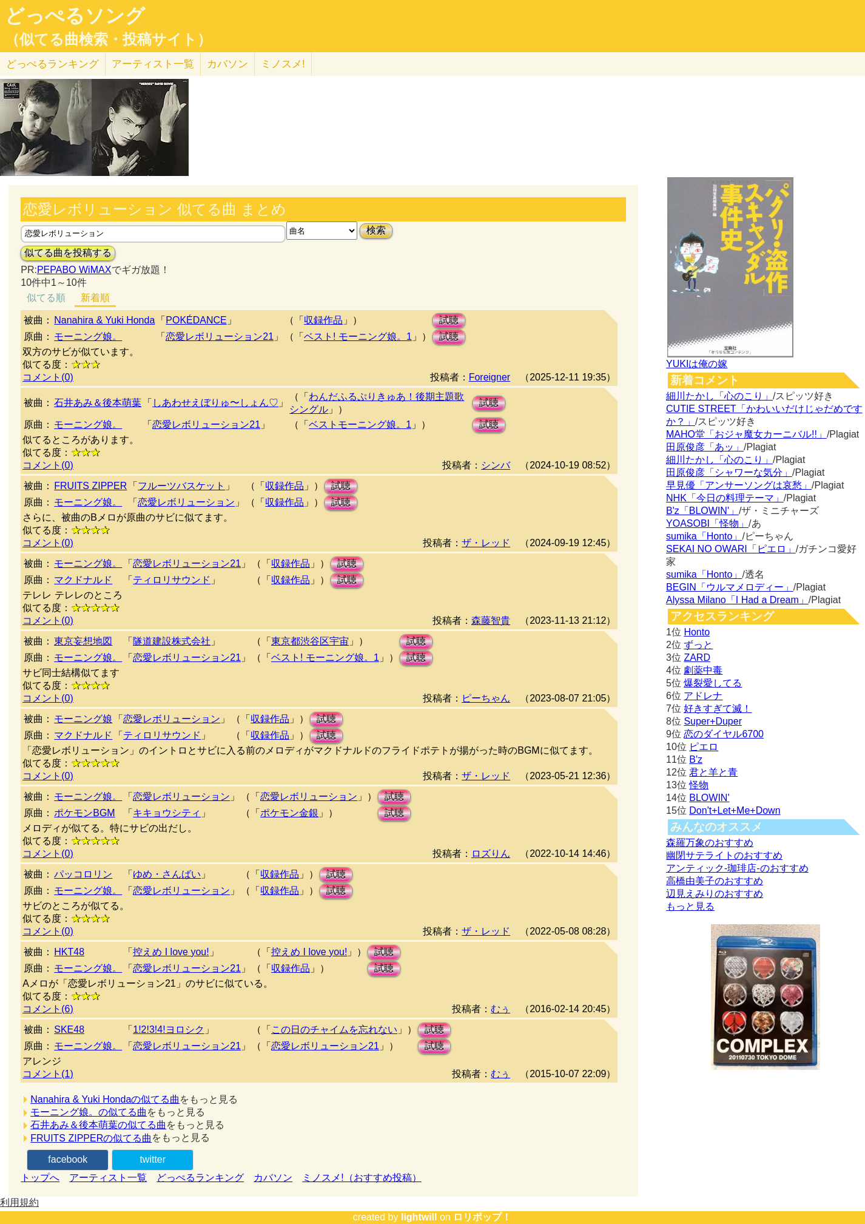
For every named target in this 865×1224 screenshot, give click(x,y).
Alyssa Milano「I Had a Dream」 (737, 600)
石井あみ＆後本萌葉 (97, 402)
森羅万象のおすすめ (709, 842)
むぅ (500, 1009)
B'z (695, 759)
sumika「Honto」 (704, 536)
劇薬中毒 (703, 670)
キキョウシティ (167, 813)
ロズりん (490, 853)
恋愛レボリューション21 (220, 336)
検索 (376, 230)
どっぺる (52, 64)
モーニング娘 (83, 719)
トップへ (40, 1177)
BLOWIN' (709, 798)
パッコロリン (83, 874)
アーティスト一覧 (108, 1177)
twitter (153, 1159)
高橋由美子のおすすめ (714, 881)
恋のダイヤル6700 (724, 734)
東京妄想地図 (83, 641)
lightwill (419, 1217)
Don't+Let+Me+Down (734, 810)
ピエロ (703, 747)
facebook (67, 1159)
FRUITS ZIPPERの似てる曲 (91, 1138)
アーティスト (153, 64)
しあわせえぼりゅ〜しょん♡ (215, 402)
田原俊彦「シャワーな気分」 (729, 472)
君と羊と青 (713, 772)
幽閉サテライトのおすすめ (724, 855)
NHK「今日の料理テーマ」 (725, 498)
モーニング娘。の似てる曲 (88, 1112)
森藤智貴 (490, 620)
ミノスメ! (283, 64)
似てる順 (46, 297)
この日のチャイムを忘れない (334, 1029)
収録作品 (323, 320)
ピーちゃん (486, 698)
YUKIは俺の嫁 (696, 364)
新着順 (95, 297)
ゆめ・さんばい (167, 874)
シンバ (495, 465)
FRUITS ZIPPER (90, 486)
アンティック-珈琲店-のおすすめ (737, 868)
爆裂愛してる (713, 683)
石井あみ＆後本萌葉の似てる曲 (98, 1125)
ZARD (697, 657)
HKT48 (69, 952)
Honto (697, 632)
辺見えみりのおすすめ (714, 893)
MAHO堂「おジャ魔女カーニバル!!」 (746, 434)
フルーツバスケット (181, 486)
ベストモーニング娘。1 (360, 424)
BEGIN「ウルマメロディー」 (729, 587)
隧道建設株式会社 (171, 641)
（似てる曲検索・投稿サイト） (108, 39)
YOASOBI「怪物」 (707, 523)
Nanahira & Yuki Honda (104, 320)
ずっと (698, 645)
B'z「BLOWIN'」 (702, 510)
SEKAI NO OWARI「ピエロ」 (731, 549)
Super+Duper (713, 721)
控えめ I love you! (171, 952)
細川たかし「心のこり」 (719, 396)
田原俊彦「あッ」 (705, 447)
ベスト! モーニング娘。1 (358, 336)
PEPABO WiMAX (74, 270)
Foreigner (489, 377)
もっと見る (690, 906)
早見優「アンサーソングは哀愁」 (739, 485)
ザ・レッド (486, 543)
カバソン (227, 64)
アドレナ (703, 696)
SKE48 (69, 1029)
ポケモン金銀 (289, 813)
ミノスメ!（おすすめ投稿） (361, 1177)
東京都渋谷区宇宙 (310, 641)
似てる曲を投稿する (68, 253)
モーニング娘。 (88, 336)
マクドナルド (83, 580)
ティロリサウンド (171, 580)
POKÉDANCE (196, 320)
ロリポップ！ (482, 1217)
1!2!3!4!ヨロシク (168, 1029)
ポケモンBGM (84, 813)
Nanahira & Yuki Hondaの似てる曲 (105, 1099)
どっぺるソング (75, 16)
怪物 (698, 785)
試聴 (449, 320)
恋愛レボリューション (186, 502)
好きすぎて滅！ (718, 708)
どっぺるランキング (200, 1177)
